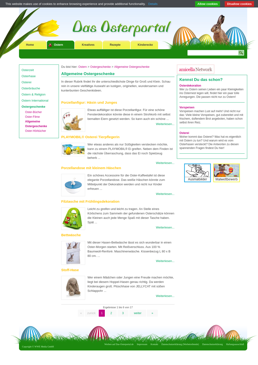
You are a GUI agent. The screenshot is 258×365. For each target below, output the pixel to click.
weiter (137, 313)
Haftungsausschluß (235, 344)
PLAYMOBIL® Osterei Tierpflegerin (90, 137)
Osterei (26, 82)
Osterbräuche (31, 88)
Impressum (142, 344)
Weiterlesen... (165, 124)
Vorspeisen (186, 107)
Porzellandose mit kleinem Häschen (91, 168)
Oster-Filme (32, 116)
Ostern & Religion (34, 94)
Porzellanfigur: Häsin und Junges (89, 102)
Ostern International (35, 100)
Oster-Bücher (33, 112)
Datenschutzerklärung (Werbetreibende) (180, 344)
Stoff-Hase (70, 270)
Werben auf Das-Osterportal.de (118, 344)
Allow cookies (207, 4)
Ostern (58, 44)
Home (30, 44)
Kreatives (88, 44)
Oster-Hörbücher (35, 131)
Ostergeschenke (33, 106)
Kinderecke (145, 44)
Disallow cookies (239, 4)
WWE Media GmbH (44, 346)
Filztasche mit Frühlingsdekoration (90, 201)
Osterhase (29, 76)
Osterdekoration (190, 85)
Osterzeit (28, 70)
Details (153, 4)
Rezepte (115, 44)
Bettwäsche (71, 235)
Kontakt (154, 344)
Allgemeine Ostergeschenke (131, 66)
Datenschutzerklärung (212, 344)
